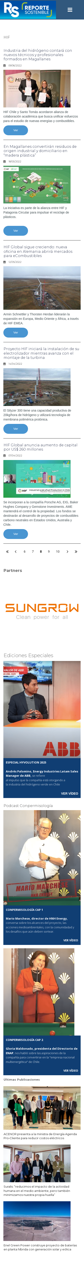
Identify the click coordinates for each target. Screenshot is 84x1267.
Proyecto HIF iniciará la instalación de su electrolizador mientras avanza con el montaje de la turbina (41, 353)
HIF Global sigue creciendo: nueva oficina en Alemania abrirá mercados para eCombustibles (38, 251)
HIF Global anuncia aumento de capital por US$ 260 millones (41, 447)
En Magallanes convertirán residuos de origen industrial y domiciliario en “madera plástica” (40, 150)
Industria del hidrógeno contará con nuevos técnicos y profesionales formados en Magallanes (38, 54)
